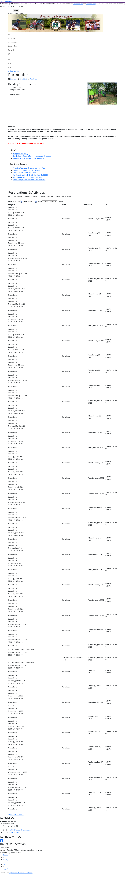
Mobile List (33, 79)
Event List (23, 79)
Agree (16, 10)
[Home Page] (13, 34)
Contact (11, 50)
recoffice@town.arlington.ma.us (19, 830)
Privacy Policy (91, 4)
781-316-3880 (14, 832)
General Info (12, 46)
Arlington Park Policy (20, 154)
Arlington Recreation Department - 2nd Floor (29, 168)
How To (5, 869)
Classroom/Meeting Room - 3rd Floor (26, 170)
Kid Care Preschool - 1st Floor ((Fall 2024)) (28, 177)
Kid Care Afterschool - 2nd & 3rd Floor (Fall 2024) (30, 175)
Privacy (5, 859)
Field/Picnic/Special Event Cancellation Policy (29, 158)
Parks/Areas (12, 42)
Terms (5, 855)
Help (5, 864)
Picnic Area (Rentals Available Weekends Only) (29, 180)
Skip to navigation (6, 1)
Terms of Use (78, 4)
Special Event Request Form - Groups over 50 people (32, 156)
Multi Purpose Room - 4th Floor (24, 173)
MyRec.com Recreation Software (20, 873)
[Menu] (9, 67)
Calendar (13, 79)
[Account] (13, 54)
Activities (11, 38)
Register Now (15, 71)
